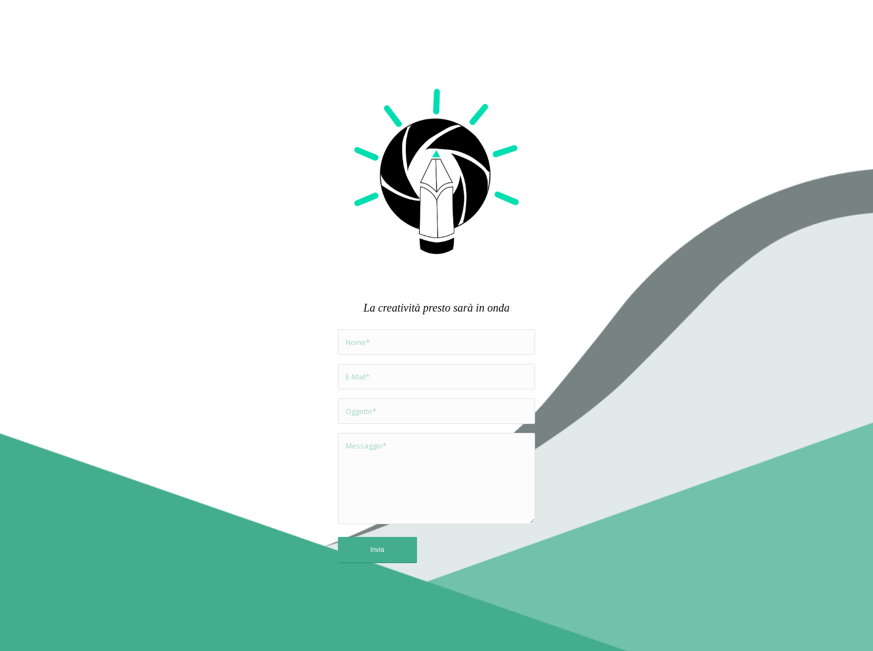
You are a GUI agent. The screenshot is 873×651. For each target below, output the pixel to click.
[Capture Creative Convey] (437, 173)
